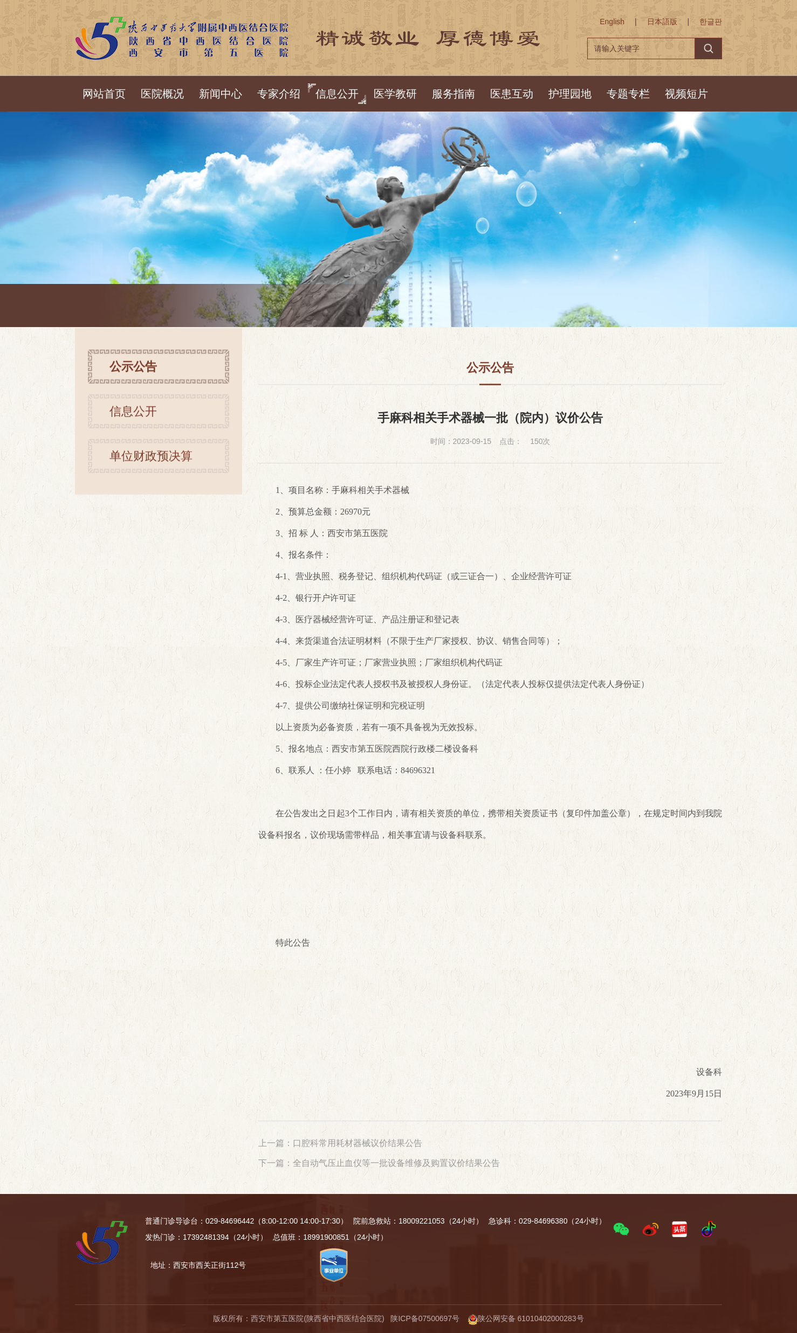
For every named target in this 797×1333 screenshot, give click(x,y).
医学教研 (395, 94)
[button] (621, 1229)
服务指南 (453, 94)
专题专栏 (628, 94)
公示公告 (246, 306)
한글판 (710, 21)
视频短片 (686, 94)
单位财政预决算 (151, 461)
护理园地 (570, 94)
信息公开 (337, 94)
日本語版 (662, 21)
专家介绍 (278, 94)
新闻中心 (220, 94)
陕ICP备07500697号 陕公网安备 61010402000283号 (486, 1318)
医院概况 (162, 94)
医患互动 (511, 94)
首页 (165, 306)
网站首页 (104, 94)
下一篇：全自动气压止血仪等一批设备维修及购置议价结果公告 (379, 1163)
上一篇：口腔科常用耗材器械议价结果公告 (340, 1143)
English (612, 21)
